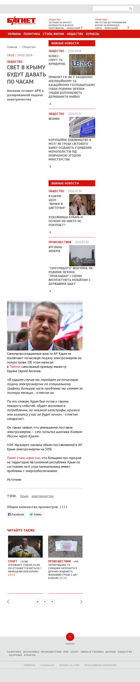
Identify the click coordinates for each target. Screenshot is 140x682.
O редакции (47, 665)
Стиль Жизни (53, 34)
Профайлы (29, 665)
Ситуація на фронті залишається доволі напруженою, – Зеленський (64, 25)
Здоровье (15, 655)
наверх (70, 643)
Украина (14, 34)
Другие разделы (114, 42)
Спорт (74, 651)
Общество (75, 34)
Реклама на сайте (69, 665)
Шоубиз (110, 651)
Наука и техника (92, 651)
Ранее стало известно (23, 458)
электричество (42, 496)
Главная (12, 47)
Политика (32, 34)
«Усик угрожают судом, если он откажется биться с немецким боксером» (25, 566)
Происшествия (51, 651)
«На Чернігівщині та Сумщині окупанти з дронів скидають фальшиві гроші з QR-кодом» (65, 568)
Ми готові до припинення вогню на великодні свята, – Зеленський (110, 25)
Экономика (31, 651)
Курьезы (92, 34)
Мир (66, 651)
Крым (24, 496)
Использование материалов (100, 665)
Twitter (15, 366)
